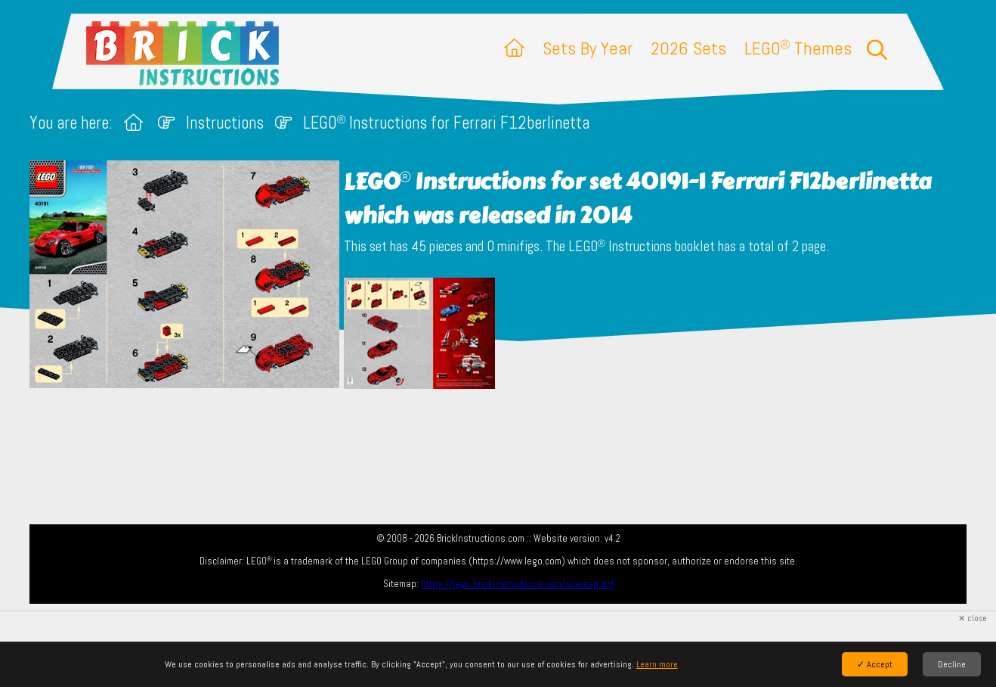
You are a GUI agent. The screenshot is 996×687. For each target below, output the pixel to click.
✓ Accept (874, 664)
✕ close (972, 618)
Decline (952, 664)
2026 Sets (688, 48)
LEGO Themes (798, 48)
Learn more (657, 664)
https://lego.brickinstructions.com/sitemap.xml (517, 583)
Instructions (225, 123)
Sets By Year (588, 48)
